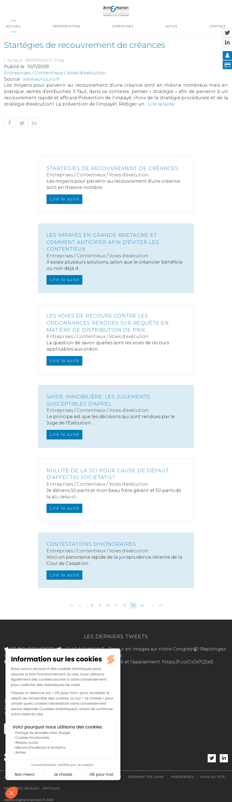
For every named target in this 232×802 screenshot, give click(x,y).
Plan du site (213, 777)
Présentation (66, 26)
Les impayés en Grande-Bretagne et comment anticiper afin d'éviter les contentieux (103, 242)
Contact (218, 26)
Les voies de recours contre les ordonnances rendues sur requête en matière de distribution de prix (108, 323)
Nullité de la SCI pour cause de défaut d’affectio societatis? (108, 474)
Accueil (13, 26)
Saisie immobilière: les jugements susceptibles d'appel (98, 400)
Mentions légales (21, 788)
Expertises (123, 26)
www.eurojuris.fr (41, 79)
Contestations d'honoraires (91, 544)
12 (124, 605)
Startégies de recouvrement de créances (112, 168)
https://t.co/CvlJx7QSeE (188, 661)
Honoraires (182, 777)
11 (116, 605)
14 (142, 605)
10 (107, 605)
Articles (51, 788)
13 (133, 605)
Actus (171, 26)
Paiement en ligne (146, 777)
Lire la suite (161, 104)
